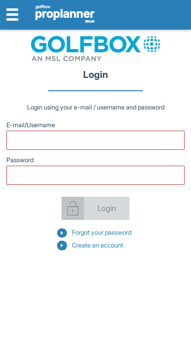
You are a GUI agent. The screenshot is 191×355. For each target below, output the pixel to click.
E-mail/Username (30, 125)
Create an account (97, 245)
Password (19, 160)
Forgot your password (101, 232)
